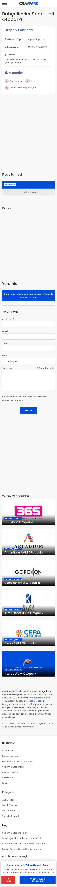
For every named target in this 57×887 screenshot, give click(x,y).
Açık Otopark (8, 799)
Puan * (5, 355)
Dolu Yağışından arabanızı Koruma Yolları (22, 838)
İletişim (5, 783)
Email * (5, 331)
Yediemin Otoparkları (13, 766)
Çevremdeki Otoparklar (37, 879)
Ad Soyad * (8, 319)
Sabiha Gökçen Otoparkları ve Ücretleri (21, 849)
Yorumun (7, 368)
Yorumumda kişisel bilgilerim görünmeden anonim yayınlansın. (24, 398)
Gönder (28, 410)
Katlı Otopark (8, 810)
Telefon (6, 343)
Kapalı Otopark (9, 805)
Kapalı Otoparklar (35, 700)
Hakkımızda (8, 777)
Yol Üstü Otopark (10, 816)
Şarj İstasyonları (10, 756)
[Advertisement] (28, 135)
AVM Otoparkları (10, 772)
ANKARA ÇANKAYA (11, 691)
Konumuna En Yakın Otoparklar (18, 761)
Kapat (9, 880)
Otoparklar (7, 750)
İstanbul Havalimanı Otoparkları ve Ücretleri (24, 843)
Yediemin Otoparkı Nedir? (15, 832)
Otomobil (10, 184)
